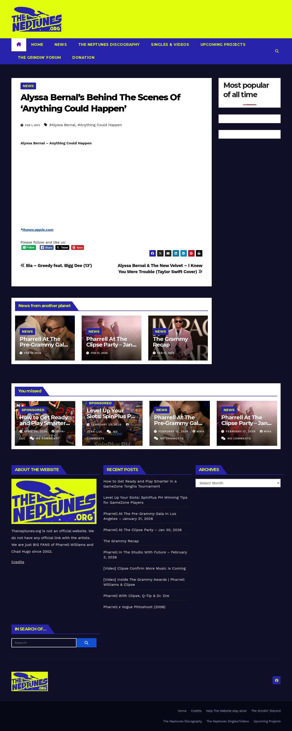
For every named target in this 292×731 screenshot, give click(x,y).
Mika (198, 431)
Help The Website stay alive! (226, 711)
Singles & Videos (169, 44)
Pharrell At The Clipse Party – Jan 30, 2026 (109, 345)
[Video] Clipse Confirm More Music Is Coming (144, 568)
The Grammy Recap (170, 342)
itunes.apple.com (38, 230)
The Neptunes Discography (108, 44)
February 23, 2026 (107, 424)
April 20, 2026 (36, 431)
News (60, 44)
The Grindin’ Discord (266, 711)
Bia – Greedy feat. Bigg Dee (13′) (56, 265)
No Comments (47, 438)
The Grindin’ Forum (38, 57)
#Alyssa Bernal (62, 125)
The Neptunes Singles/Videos (227, 721)
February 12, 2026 (174, 431)
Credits (17, 562)
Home (37, 44)
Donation (83, 57)
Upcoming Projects (222, 44)
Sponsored (33, 410)
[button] (277, 51)
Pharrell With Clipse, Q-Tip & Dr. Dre (136, 596)
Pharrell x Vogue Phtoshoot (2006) (134, 607)
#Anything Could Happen (100, 125)
